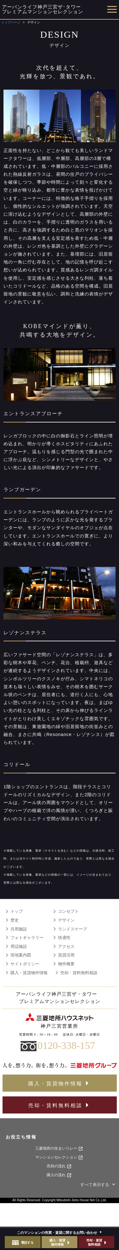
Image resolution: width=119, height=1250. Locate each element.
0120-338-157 (66, 1045)
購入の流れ (59, 1175)
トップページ (10, 22)
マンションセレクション (59, 1157)
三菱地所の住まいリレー (59, 1148)
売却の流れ (59, 1166)
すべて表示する (98, 1185)
